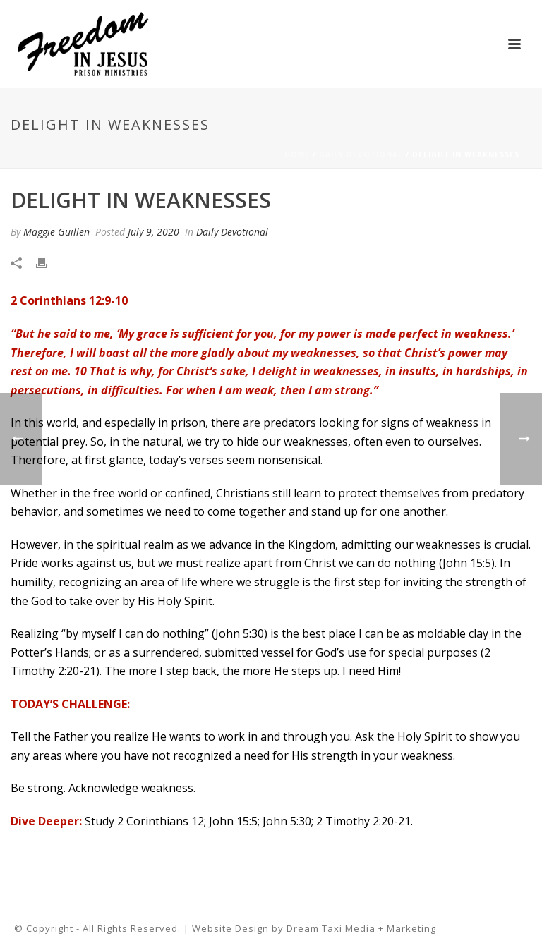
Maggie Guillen (56, 231)
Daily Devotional (361, 154)
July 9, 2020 (153, 231)
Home (297, 154)
